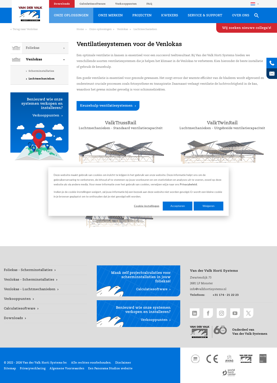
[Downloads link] (45, 318)
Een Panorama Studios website (110, 368)
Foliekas (32, 48)
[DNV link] (195, 359)
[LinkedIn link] (194, 313)
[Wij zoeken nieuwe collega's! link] (246, 28)
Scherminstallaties (41, 71)
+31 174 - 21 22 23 (226, 295)
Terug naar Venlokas (25, 29)
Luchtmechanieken (41, 79)
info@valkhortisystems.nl (208, 289)
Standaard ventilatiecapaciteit (138, 128)
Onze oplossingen (100, 29)
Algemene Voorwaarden (66, 368)
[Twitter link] (248, 313)
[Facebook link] (208, 313)
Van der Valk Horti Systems (30, 14)
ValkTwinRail (222, 123)
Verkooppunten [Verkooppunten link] (45, 115)
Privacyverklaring (33, 368)
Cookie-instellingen (146, 205)
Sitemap (10, 368)
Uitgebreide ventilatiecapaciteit (239, 128)
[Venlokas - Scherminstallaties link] (45, 280)
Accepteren (177, 205)
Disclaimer (123, 362)
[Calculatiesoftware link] (45, 309)
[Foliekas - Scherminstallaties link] (45, 270)
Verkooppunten (126, 4)
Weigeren (208, 205)
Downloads (62, 4)
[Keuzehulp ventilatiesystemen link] (108, 106)
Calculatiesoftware (92, 4)
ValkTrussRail (120, 123)
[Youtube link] (235, 313)
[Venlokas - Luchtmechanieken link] (45, 289)
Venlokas (34, 59)
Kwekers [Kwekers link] (169, 15)
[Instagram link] (221, 313)
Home (80, 29)
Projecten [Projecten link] (142, 15)
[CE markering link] (212, 359)
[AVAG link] (229, 359)
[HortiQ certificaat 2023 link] (263, 359)
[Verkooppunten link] (45, 299)
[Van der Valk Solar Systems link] (246, 359)
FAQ (149, 4)
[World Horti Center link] (229, 373)
